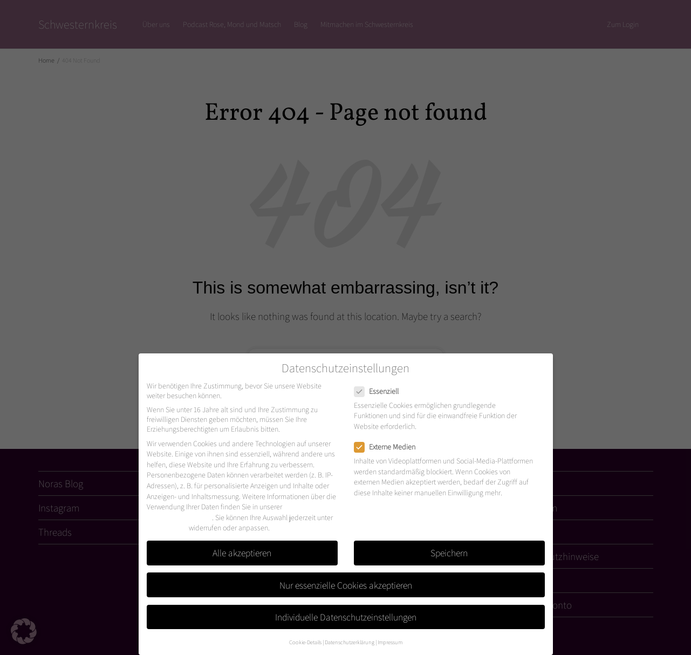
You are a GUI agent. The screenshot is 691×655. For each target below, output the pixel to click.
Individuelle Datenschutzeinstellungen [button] (345, 617)
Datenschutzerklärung (179, 517)
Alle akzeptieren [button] (242, 553)
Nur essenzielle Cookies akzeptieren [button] (345, 585)
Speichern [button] (449, 553)
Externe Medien (388, 447)
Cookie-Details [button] (305, 642)
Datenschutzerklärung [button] (349, 642)
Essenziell (380, 391)
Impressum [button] (390, 642)
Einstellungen (167, 528)
